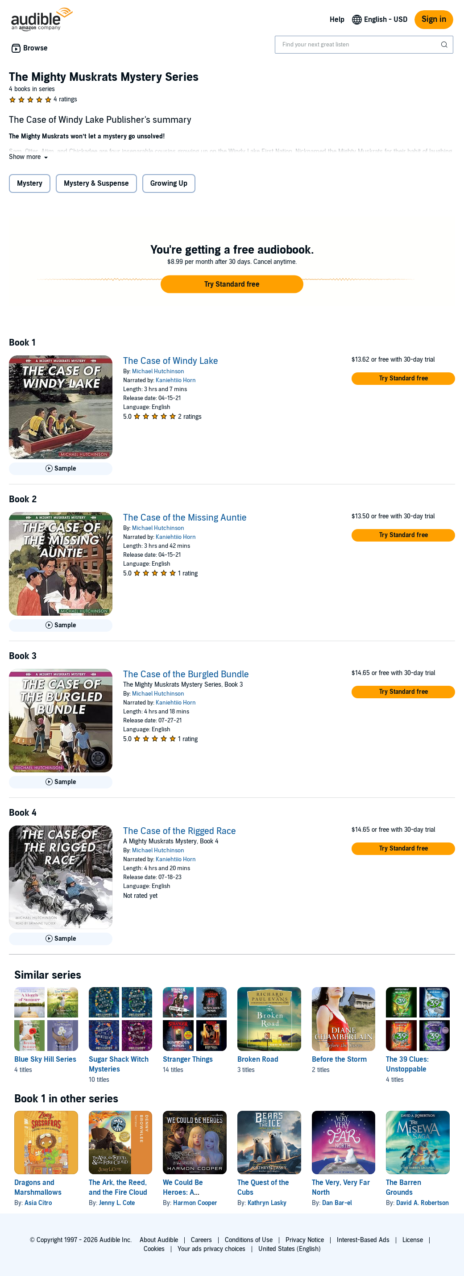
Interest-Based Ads (363, 1240)
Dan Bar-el (337, 1203)
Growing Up (168, 183)
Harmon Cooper (195, 1203)
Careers (201, 1240)
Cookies (154, 1249)
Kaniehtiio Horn (176, 380)
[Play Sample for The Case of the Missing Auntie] (60, 625)
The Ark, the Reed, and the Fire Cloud (118, 1187)
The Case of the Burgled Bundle (186, 674)
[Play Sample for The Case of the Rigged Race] (60, 939)
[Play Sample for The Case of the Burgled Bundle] (60, 782)
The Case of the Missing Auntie (185, 518)
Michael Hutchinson (158, 371)
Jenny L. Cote (117, 1203)
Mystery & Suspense (96, 183)
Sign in (434, 19)
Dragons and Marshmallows (38, 1187)
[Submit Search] (445, 45)
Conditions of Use (249, 1240)
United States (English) (289, 1249)
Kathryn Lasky (267, 1203)
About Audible (159, 1240)
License (412, 1240)
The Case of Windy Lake (170, 361)
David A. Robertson (422, 1203)
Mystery (29, 183)
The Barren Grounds (403, 1187)
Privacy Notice (305, 1240)
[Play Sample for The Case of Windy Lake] (60, 469)
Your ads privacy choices (211, 1249)
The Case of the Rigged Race (179, 831)
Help (337, 19)
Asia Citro (38, 1203)
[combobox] (364, 45)
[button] (29, 157)
